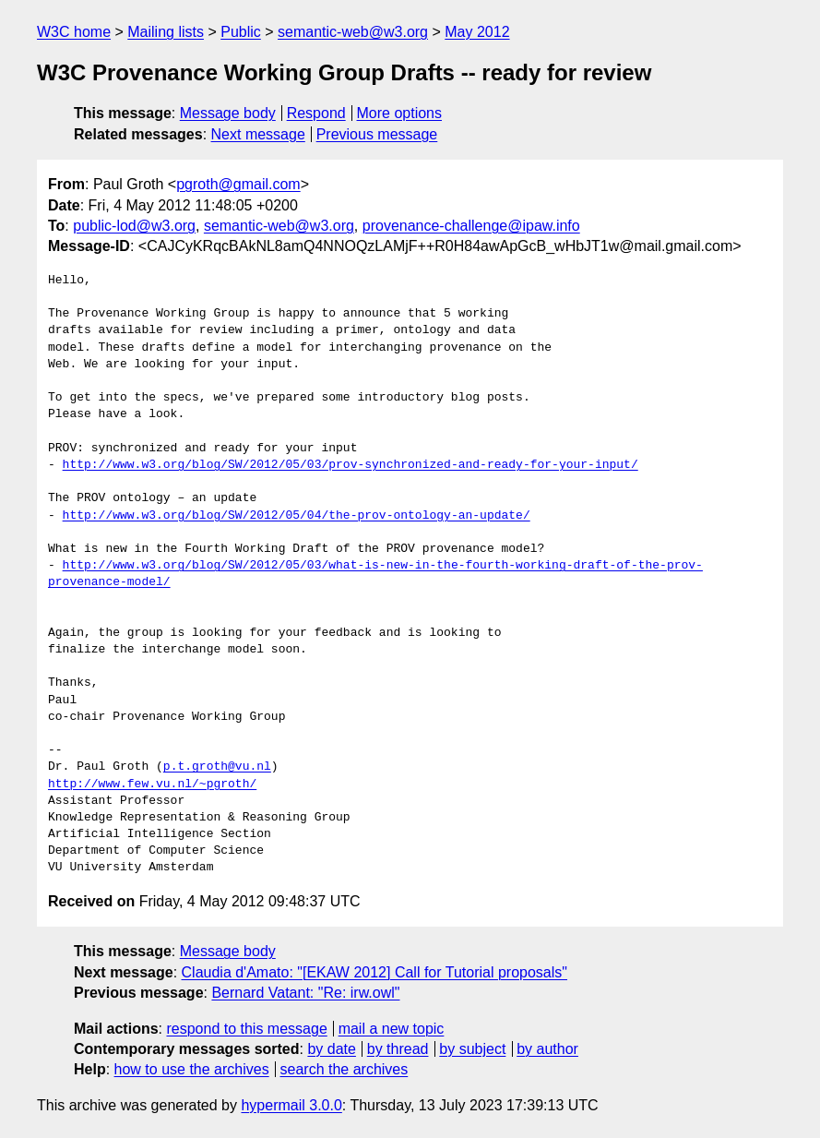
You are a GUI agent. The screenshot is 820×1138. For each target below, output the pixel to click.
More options (400, 113)
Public (240, 32)
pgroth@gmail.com (238, 184)
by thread (398, 1049)
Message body (228, 113)
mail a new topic (392, 1028)
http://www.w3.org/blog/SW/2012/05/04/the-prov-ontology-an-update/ (296, 516)
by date (331, 1049)
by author (547, 1049)
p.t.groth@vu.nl (217, 767)
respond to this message (246, 1028)
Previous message (377, 134)
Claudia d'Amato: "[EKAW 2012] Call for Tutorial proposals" (374, 972)
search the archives (344, 1069)
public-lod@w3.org (134, 226)
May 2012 (477, 32)
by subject (472, 1049)
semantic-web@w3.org (353, 32)
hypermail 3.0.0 (291, 1105)
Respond (316, 113)
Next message (258, 134)
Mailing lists (165, 32)
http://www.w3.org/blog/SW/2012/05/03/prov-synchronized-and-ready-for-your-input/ (350, 465)
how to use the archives (191, 1069)
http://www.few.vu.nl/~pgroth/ (152, 784)
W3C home (74, 32)
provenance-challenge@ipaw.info (471, 226)
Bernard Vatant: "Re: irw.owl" (305, 992)
